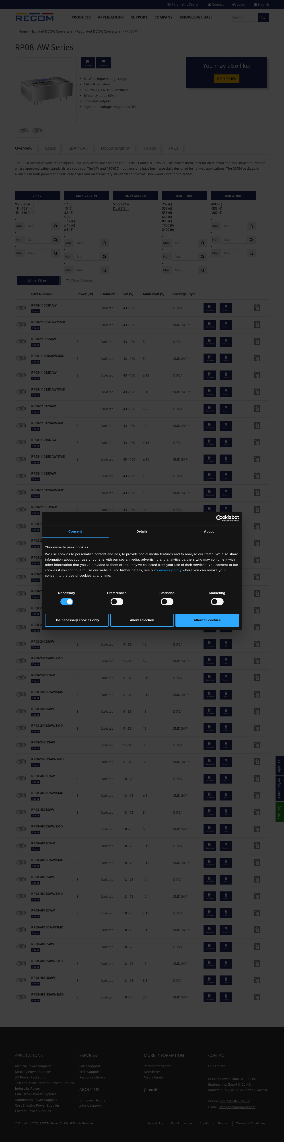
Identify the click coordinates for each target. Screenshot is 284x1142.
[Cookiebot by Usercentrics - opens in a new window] (219, 518)
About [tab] (209, 531)
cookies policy (169, 570)
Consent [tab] (75, 531)
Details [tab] (142, 531)
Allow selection (142, 620)
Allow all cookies (207, 620)
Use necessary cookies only (76, 620)
